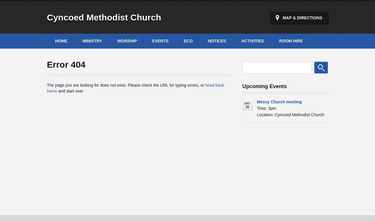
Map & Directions (302, 18)
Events (160, 41)
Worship (127, 41)
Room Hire (291, 41)
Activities (252, 41)
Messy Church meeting (279, 102)
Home (61, 41)
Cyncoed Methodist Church (104, 17)
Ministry (92, 41)
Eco (188, 41)
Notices (217, 41)
